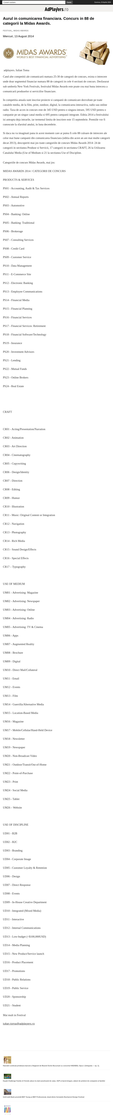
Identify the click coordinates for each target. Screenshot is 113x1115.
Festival (7, 31)
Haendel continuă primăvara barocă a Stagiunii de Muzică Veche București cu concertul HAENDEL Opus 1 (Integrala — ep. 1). (51, 1066)
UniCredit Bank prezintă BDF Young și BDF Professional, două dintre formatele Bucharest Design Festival (43, 1097)
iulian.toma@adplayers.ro (19, 1023)
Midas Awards (21, 31)
